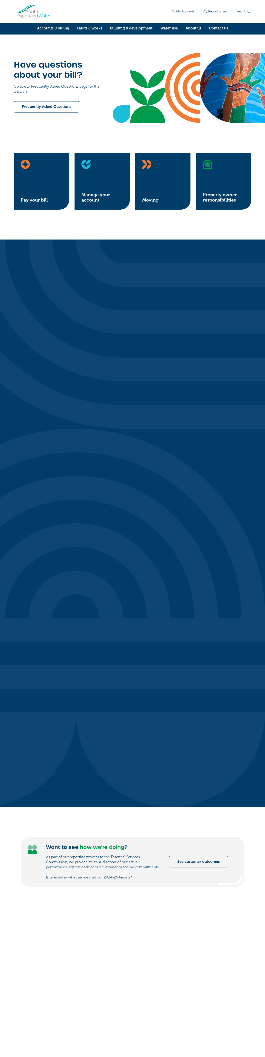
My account (204, 972)
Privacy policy (67, 1028)
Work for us (204, 990)
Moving (150, 200)
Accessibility (93, 1028)
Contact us (218, 28)
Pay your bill (34, 200)
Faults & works (89, 28)
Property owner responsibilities (220, 197)
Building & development (131, 28)
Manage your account (95, 197)
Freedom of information (32, 1028)
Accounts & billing (53, 28)
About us (193, 28)
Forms (199, 981)
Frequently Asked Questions (46, 107)
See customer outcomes (198, 460)
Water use (169, 28)
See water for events (202, 747)
